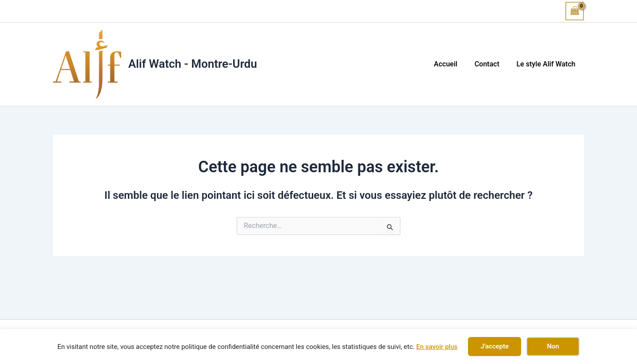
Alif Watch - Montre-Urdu (192, 63)
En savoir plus (436, 347)
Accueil (452, 64)
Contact (491, 64)
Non (553, 346)
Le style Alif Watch (547, 64)
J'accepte (494, 346)
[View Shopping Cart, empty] (574, 11)
